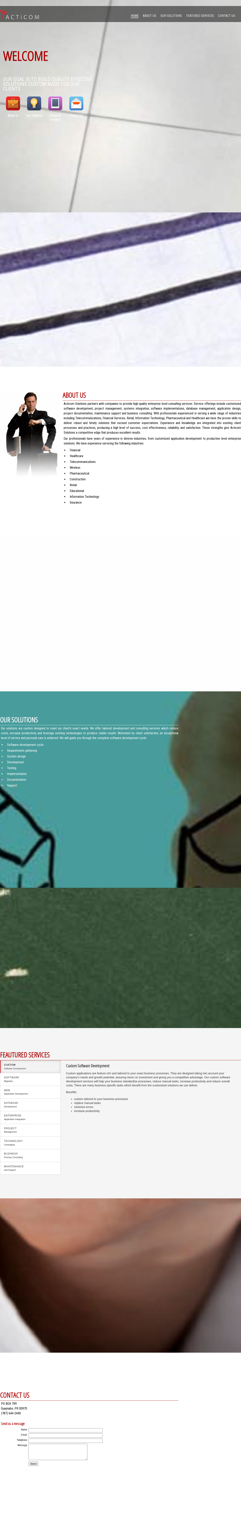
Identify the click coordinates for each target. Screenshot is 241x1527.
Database (30, 1105)
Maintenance (30, 1168)
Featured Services (200, 16)
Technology (30, 1143)
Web (30, 1092)
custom (30, 1066)
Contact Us (226, 16)
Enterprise (30, 1117)
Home (135, 16)
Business (30, 1155)
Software (30, 1079)
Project (30, 1130)
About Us (149, 16)
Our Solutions (171, 16)
